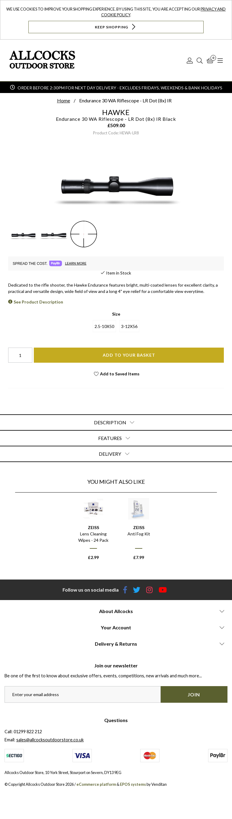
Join (194, 694)
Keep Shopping (116, 27)
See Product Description (38, 301)
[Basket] (210, 60)
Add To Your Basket (129, 355)
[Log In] (190, 60)
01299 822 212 (28, 731)
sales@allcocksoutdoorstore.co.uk (50, 739)
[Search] (200, 60)
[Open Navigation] (220, 60)
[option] (93, 531)
